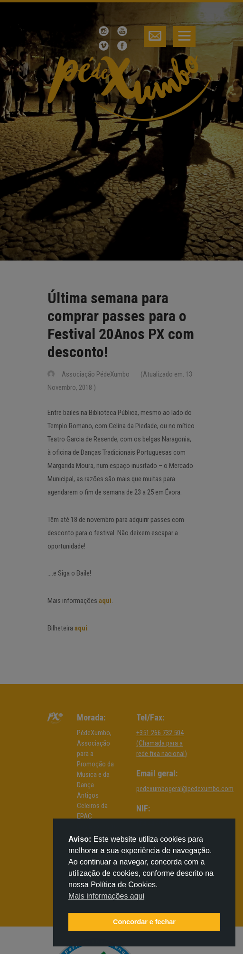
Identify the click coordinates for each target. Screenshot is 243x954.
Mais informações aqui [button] (106, 896)
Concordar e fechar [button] (144, 922)
